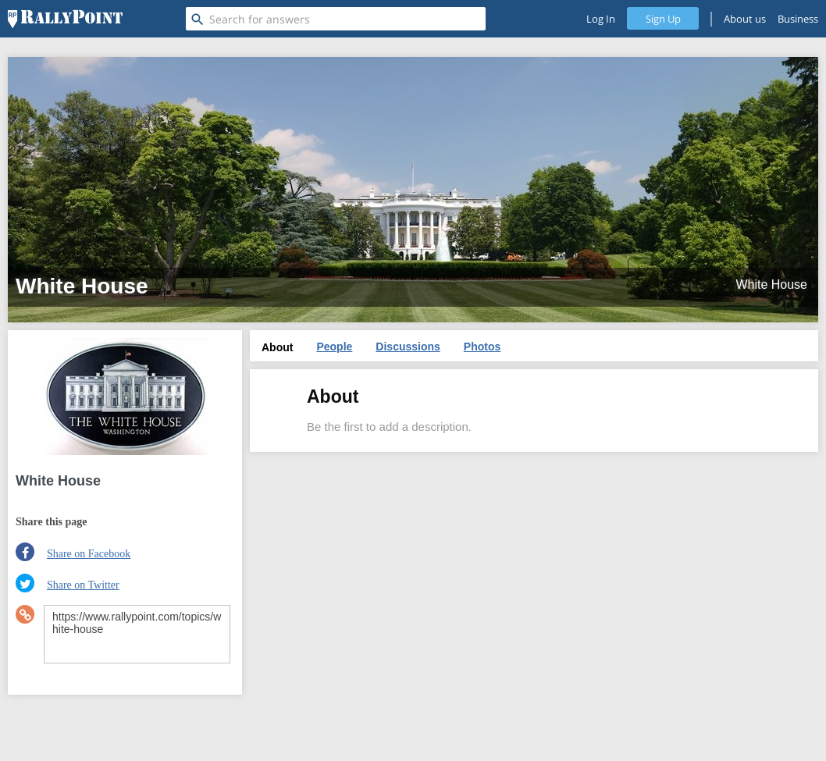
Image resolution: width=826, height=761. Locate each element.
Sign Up (663, 19)
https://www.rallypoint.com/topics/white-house (137, 634)
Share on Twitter (83, 585)
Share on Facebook (88, 554)
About (277, 347)
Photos (482, 346)
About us (745, 19)
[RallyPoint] (65, 18)
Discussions (408, 346)
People (334, 346)
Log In (600, 19)
